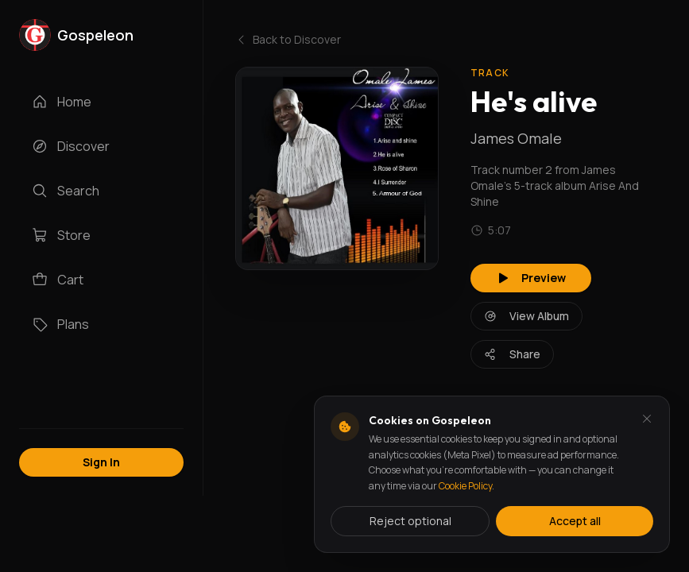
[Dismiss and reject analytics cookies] (646, 418)
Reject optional (410, 520)
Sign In (101, 462)
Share (512, 353)
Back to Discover (288, 39)
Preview (531, 277)
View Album (526, 315)
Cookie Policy (465, 486)
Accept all (575, 520)
